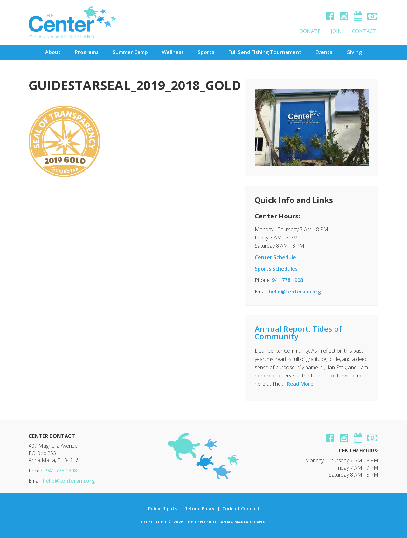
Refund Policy (199, 509)
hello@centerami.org (295, 291)
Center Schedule (275, 257)
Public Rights (162, 509)
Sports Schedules (276, 268)
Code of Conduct (241, 509)
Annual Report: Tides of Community (298, 332)
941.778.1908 (287, 280)
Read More (300, 383)
